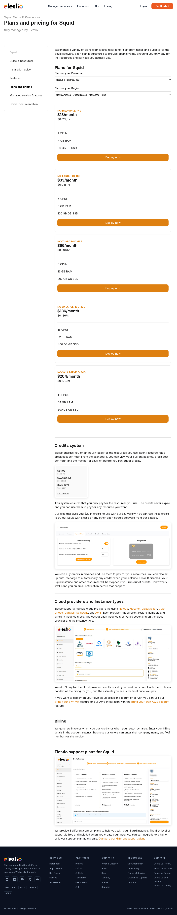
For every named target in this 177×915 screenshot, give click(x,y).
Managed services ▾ (60, 6)
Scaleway (82, 612)
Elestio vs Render (162, 873)
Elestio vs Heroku (162, 863)
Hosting (53, 877)
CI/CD (78, 868)
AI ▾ (97, 6)
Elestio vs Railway (163, 868)
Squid (8, 17)
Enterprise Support (137, 877)
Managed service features (26, 95)
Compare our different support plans (122, 838)
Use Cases (81, 882)
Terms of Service (136, 873)
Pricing (108, 6)
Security (106, 877)
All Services (55, 882)
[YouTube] (22, 879)
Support (106, 887)
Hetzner (135, 608)
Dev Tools (54, 873)
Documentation (135, 863)
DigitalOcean (149, 608)
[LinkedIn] (15, 879)
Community (133, 868)
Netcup (123, 608)
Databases (55, 863)
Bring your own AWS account (150, 701)
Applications (55, 868)
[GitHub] (7, 879)
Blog (104, 873)
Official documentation (24, 104)
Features (15, 78)
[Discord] (37, 879)
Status (105, 882)
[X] (30, 879)
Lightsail (69, 612)
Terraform (80, 877)
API (77, 887)
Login (143, 6)
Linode (59, 612)
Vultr (162, 608)
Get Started (162, 6)
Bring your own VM (67, 701)
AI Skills (79, 873)
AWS (98, 612)
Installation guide (20, 69)
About (105, 868)
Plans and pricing (21, 86)
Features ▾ (83, 6)
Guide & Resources (26, 17)
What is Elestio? (110, 863)
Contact (132, 882)
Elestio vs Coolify (162, 885)
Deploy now (113, 157)
